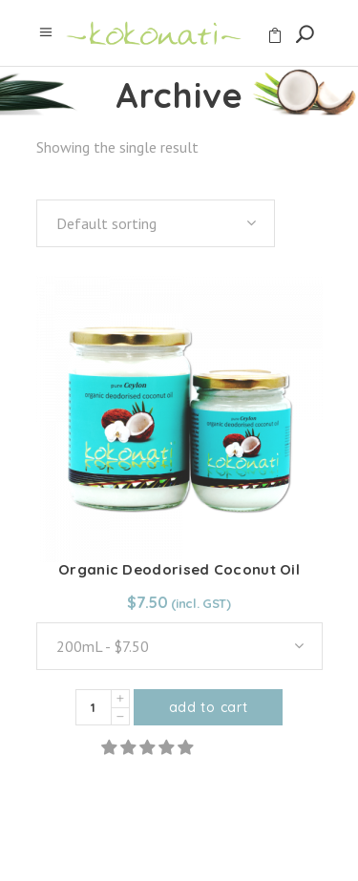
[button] (149, 747)
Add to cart (208, 707)
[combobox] (155, 223)
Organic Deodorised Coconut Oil (179, 569)
